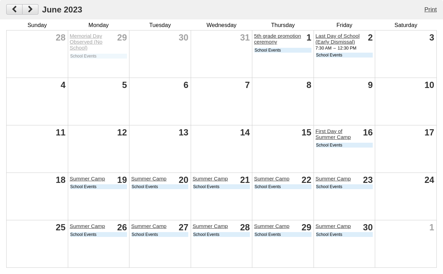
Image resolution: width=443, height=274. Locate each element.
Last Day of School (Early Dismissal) (338, 39)
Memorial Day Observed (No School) (86, 42)
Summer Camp (87, 179)
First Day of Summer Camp (333, 134)
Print (430, 9)
